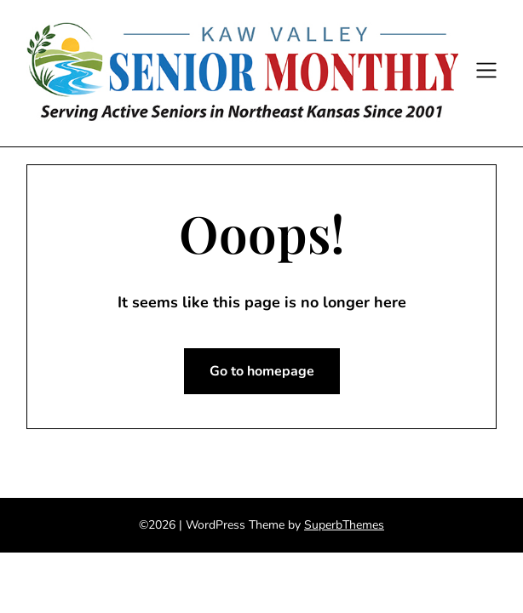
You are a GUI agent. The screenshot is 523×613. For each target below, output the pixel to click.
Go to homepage (262, 371)
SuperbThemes (344, 525)
